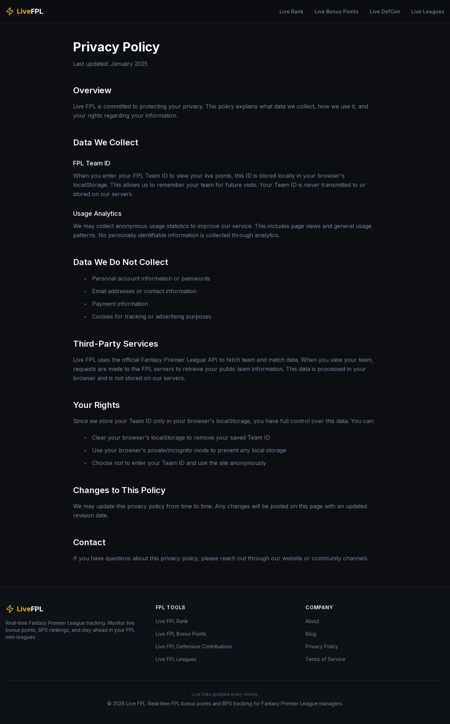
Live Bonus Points (337, 11)
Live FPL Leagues (176, 659)
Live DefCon (385, 11)
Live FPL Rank (172, 621)
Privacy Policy (322, 646)
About (312, 621)
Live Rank (291, 11)
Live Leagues (427, 11)
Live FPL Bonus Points (181, 634)
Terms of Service (326, 659)
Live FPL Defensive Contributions (194, 646)
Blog (311, 634)
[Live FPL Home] (24, 11)
